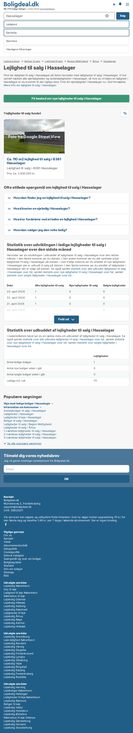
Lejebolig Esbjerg (14, 670)
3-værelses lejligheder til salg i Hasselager (30, 437)
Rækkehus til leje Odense (19, 717)
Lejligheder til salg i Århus (20, 427)
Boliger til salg (32, 61)
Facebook (6, 524)
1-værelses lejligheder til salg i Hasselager (30, 430)
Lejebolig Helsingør (15, 693)
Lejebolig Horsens (15, 724)
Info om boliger (13, 568)
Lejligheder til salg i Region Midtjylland (28, 424)
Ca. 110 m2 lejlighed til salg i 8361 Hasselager (34, 161)
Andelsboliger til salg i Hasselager (25, 410)
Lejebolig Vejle (13, 663)
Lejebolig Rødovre (15, 700)
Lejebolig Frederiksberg (18, 673)
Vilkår (7, 541)
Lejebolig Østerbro (15, 714)
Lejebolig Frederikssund (19, 653)
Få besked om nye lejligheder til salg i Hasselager (66, 98)
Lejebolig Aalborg (15, 606)
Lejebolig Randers (15, 643)
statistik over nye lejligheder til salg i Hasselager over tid (78, 272)
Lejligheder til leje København (22, 697)
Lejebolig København (17, 585)
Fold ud (63, 319)
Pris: (10, 173)
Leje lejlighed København (19, 639)
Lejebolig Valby (13, 707)
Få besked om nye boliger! (114, 4)
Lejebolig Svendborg (17, 636)
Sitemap (9, 572)
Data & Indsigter (14, 555)
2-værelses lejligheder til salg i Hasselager (30, 434)
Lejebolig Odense (14, 599)
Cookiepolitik (12, 552)
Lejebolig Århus (13, 616)
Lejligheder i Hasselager (19, 414)
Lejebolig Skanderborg (18, 727)
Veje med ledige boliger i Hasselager (27, 403)
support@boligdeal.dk (18, 506)
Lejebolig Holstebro (16, 710)
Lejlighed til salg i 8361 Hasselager (32, 168)
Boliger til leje (12, 704)
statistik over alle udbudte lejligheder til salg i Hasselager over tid (63, 339)
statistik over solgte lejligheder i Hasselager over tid (39, 275)
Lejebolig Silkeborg (16, 660)
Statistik (9, 565)
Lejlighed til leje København (21, 592)
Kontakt (8, 538)
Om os (8, 535)
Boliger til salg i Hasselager (20, 420)
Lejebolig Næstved (15, 609)
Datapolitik (10, 548)
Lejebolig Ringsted (15, 666)
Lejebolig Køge (13, 619)
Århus (96, 61)
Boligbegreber (13, 562)
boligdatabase (47, 9)
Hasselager (110, 61)
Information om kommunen (21, 407)
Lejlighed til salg (54, 61)
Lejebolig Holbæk (14, 626)
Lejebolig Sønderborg (17, 720)
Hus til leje (10, 589)
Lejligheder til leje (14, 612)
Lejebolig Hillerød (14, 602)
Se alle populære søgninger (24, 443)
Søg (123, 15)
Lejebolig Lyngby (14, 656)
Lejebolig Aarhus (14, 622)
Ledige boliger (12, 61)
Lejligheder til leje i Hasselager (23, 417)
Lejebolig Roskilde (15, 677)
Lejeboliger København (18, 690)
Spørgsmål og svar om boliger (22, 558)
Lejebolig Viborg (14, 646)
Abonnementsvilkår (16, 545)
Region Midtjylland (77, 61)
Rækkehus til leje (14, 596)
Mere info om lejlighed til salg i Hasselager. (30, 85)
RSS (6, 575)
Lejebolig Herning (14, 687)
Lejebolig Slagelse (15, 649)
